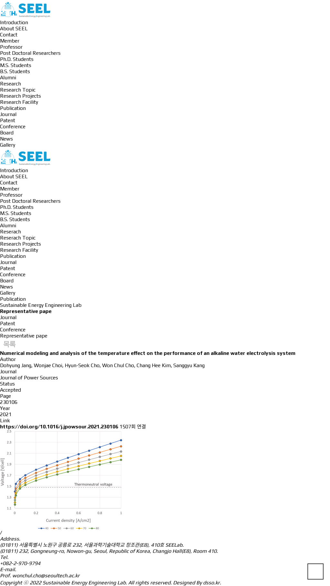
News (6, 139)
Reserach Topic (17, 238)
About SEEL (14, 28)
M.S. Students (15, 65)
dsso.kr (211, 583)
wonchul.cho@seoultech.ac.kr (46, 575)
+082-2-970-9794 (20, 563)
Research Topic (17, 90)
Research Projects (20, 96)
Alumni (8, 77)
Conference (12, 126)
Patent (7, 120)
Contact (8, 35)
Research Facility (19, 102)
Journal (8, 114)
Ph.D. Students (17, 59)
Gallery (7, 145)
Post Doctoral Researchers (30, 53)
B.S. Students (15, 71)
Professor (11, 47)
